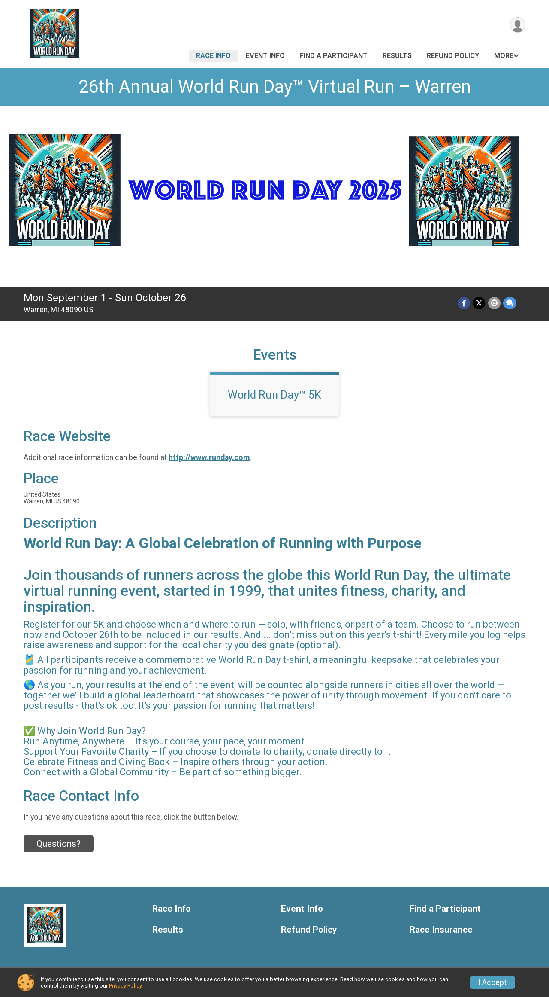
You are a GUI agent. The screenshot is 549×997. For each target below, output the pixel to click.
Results (397, 56)
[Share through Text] (509, 303)
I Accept (492, 982)
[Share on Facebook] (464, 303)
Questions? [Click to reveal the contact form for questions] (58, 843)
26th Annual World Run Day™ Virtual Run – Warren (274, 86)
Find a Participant (334, 56)
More (503, 56)
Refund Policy (453, 56)
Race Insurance (441, 930)
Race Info (213, 56)
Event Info (265, 56)
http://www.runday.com (209, 457)
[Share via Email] (494, 303)
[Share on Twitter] (479, 303)
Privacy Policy (125, 985)
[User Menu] (517, 25)
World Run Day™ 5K (274, 394)
